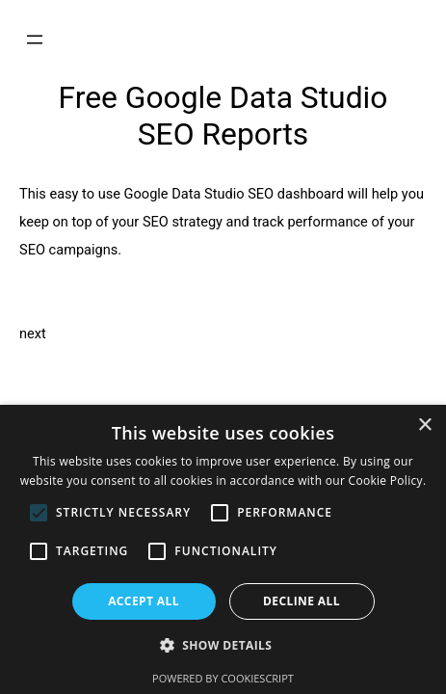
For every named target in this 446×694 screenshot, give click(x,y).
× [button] (424, 425)
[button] (223, 645)
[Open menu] (34, 39)
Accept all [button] (143, 601)
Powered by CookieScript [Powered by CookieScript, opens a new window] (223, 678)
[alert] (223, 549)
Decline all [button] (301, 601)
